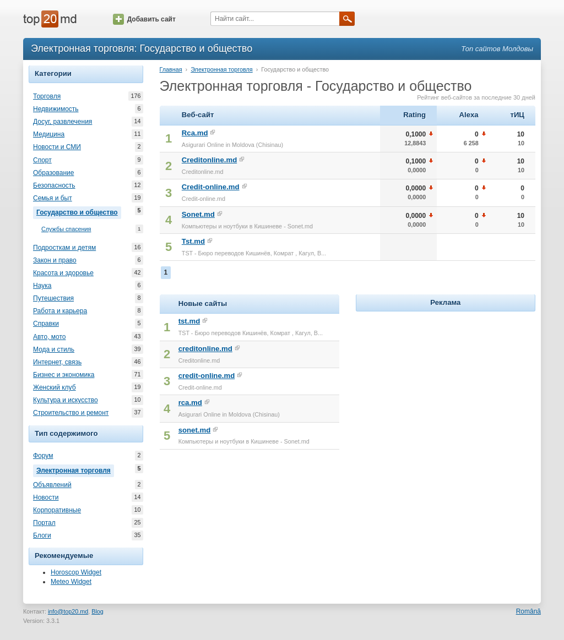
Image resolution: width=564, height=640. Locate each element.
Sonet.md (198, 214)
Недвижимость (56, 109)
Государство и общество (78, 211)
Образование (53, 172)
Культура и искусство (65, 400)
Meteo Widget (71, 582)
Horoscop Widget (76, 572)
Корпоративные (57, 510)
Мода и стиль (53, 349)
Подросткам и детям (64, 247)
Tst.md (193, 241)
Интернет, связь (57, 362)
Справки (46, 323)
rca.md (190, 402)
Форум (43, 455)
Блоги (42, 535)
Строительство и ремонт (71, 412)
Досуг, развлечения (62, 121)
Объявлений (52, 484)
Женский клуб (54, 387)
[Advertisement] (445, 383)
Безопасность (54, 185)
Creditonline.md (209, 160)
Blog (97, 611)
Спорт (42, 160)
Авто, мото (49, 336)
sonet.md (194, 430)
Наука (42, 285)
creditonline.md (205, 348)
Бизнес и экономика (63, 374)
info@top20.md (68, 611)
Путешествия (53, 298)
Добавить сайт (144, 19)
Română (528, 611)
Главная (171, 69)
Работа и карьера (60, 311)
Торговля (47, 96)
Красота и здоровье (63, 273)
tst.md (189, 321)
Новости (45, 497)
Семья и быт (52, 198)
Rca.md (195, 133)
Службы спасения (66, 229)
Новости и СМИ (57, 147)
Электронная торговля (75, 469)
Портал (44, 522)
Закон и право (55, 260)
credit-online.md (206, 375)
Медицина (48, 134)
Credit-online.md (211, 187)
